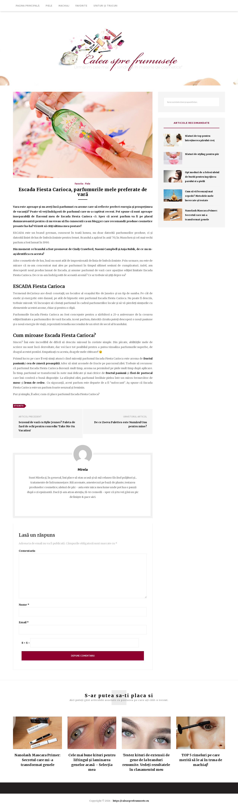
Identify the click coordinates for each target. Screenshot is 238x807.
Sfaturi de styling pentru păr (202, 154)
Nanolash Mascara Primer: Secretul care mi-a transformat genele (201, 215)
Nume (24, 604)
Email (24, 622)
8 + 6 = (26, 642)
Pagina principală (28, 5)
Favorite (81, 5)
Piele (49, 5)
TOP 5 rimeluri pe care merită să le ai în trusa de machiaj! (200, 760)
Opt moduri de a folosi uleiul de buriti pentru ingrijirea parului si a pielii (202, 177)
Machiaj (64, 5)
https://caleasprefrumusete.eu (131, 800)
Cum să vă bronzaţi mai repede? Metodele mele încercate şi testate (199, 196)
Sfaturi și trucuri (106, 5)
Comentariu (27, 550)
